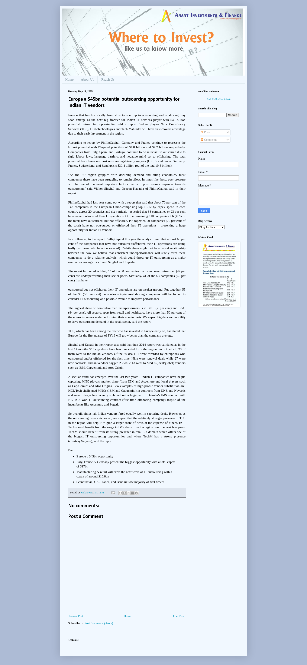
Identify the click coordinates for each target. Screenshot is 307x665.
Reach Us (107, 79)
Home (69, 79)
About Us (87, 79)
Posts (205, 132)
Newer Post (76, 616)
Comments (209, 139)
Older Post (178, 616)
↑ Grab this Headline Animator (218, 99)
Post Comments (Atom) (99, 623)
